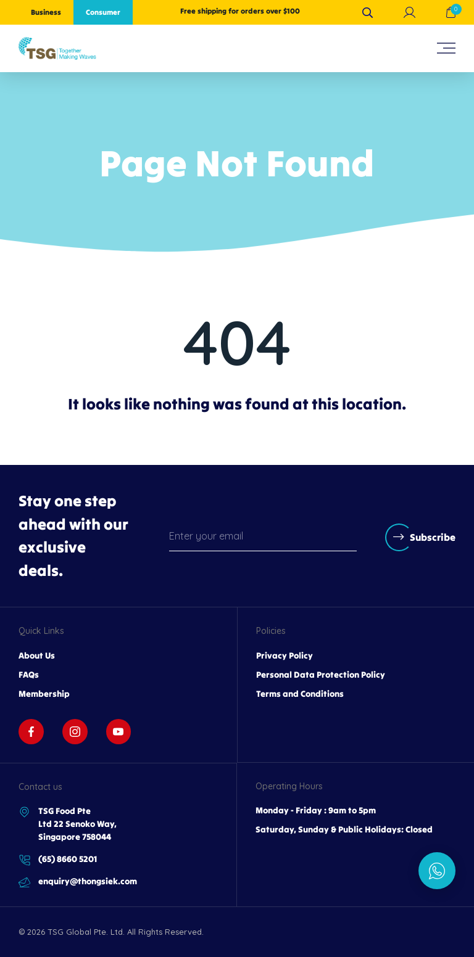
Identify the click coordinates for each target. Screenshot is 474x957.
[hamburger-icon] (446, 48)
